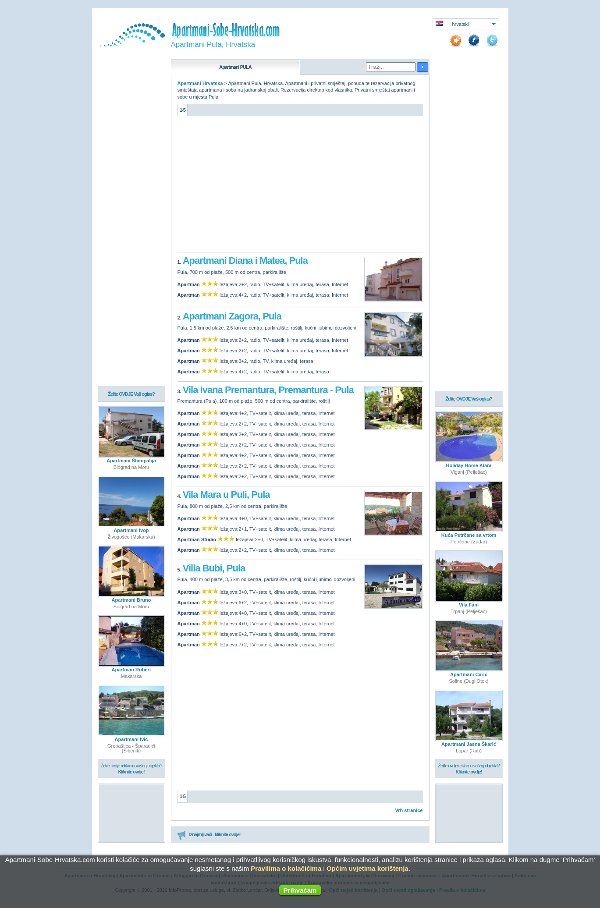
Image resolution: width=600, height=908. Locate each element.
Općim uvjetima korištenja (367, 868)
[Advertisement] (300, 186)
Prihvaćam (300, 890)
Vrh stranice (409, 810)
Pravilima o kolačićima (286, 868)
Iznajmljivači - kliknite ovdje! (209, 835)
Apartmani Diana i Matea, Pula (245, 260)
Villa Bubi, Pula (214, 568)
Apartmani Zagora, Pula (232, 316)
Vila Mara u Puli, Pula (226, 494)
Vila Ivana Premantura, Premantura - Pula (268, 389)
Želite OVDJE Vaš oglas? (131, 394)
